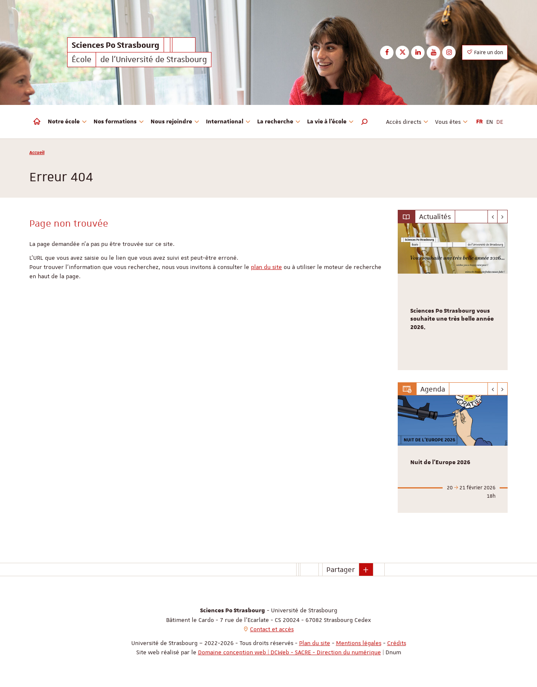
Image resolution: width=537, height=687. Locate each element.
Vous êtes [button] (451, 121)
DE (499, 121)
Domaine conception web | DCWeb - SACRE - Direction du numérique (289, 652)
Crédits (396, 643)
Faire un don (485, 52)
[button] (364, 121)
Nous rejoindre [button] (175, 121)
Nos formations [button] (119, 121)
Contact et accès (272, 629)
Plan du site (314, 643)
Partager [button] (340, 569)
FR (479, 121)
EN (489, 121)
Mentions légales (358, 643)
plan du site (266, 267)
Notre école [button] (67, 121)
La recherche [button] (278, 121)
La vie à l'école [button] (330, 121)
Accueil (36, 152)
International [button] (228, 121)
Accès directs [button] (407, 121)
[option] (453, 296)
